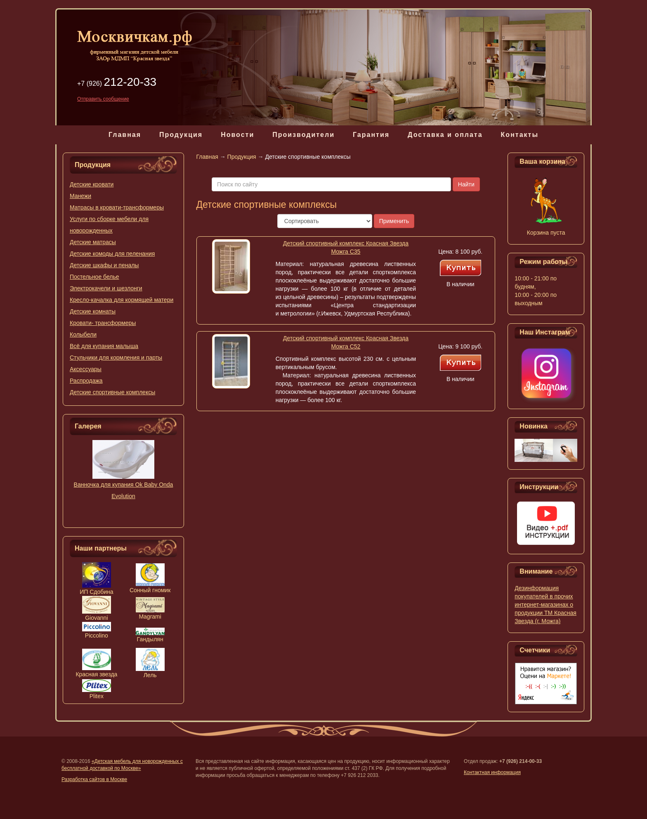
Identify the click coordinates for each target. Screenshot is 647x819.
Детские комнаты (93, 311)
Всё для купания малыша (104, 346)
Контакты (519, 134)
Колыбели (83, 334)
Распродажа (86, 380)
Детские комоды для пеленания (112, 253)
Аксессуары (86, 369)
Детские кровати (91, 184)
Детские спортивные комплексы (112, 392)
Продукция (181, 134)
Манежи (80, 196)
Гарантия (371, 134)
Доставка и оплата (445, 134)
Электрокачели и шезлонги (106, 288)
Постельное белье (94, 276)
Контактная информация (492, 772)
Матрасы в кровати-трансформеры (117, 207)
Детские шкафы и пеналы (104, 265)
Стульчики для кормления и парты (116, 357)
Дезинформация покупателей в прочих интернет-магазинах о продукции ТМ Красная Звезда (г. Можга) (545, 604)
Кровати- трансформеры (103, 323)
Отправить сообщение (103, 99)
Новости (237, 134)
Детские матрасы (93, 242)
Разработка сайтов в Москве (94, 779)
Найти (466, 184)
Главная (125, 134)
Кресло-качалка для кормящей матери (121, 300)
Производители (303, 134)
